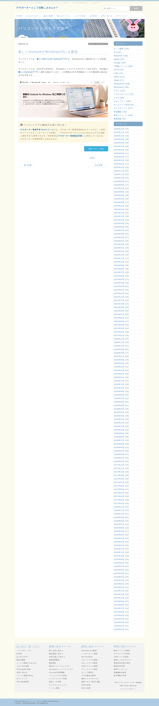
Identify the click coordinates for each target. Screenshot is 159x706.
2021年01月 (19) (121, 335)
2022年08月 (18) (121, 269)
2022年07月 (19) (121, 272)
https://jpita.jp (130, 686)
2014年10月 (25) (121, 598)
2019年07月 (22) (121, 398)
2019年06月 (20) (121, 402)
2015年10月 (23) (121, 556)
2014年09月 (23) (121, 601)
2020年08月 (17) (121, 353)
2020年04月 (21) (121, 367)
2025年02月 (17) (121, 164)
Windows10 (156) (122, 84)
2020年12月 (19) (121, 339)
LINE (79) (118, 73)
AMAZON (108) (121, 56)
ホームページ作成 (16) (124, 105)
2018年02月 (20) (121, 458)
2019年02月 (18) (121, 416)
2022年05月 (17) (121, 279)
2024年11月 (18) (121, 174)
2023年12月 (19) (121, 213)
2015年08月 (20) (121, 563)
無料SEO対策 (119, 666)
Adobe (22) (119, 59)
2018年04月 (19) (121, 451)
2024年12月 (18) (121, 171)
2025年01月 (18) (121, 167)
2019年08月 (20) (121, 395)
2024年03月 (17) (121, 202)
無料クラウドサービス (90, 679)
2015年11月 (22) (121, 552)
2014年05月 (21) (121, 615)
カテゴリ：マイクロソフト (98, 44)
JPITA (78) (119, 70)
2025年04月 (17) (121, 157)
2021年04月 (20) (121, 325)
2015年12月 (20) (121, 549)
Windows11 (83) (121, 87)
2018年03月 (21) (121, 454)
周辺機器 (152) (120, 112)
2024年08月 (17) (121, 185)
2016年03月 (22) (121, 538)
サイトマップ (122, 16)
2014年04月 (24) (121, 619)
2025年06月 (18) (121, 150)
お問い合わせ (106, 16)
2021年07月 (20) (121, 314)
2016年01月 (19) (121, 545)
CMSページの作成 (121, 657)
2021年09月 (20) (121, 307)
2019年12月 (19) (121, 381)
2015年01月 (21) (121, 587)
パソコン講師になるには (26, 663)
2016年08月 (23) (121, 521)
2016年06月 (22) (121, 528)
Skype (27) (119, 80)
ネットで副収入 (87, 672)
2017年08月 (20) (121, 479)
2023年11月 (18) (121, 216)
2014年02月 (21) (121, 626)
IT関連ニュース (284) (123, 66)
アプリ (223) (119, 91)
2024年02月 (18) (121, 206)
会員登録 (93, 16)
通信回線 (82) (120, 119)
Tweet (92, 158)
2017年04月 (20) (121, 493)
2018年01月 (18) (121, 461)
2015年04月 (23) (121, 577)
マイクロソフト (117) (123, 108)
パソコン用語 (54, 688)
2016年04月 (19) (121, 535)
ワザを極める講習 (88, 675)
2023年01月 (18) (121, 251)
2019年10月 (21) (121, 388)
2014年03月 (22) (121, 622)
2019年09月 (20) (121, 391)
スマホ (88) (119, 98)
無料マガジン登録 (96, 149)
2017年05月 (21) (121, 489)
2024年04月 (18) (121, 199)
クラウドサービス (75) (124, 94)
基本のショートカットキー (59, 666)
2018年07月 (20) (121, 440)
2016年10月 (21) (121, 514)
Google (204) (120, 63)
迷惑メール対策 (55, 682)
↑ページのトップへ (24, 650)
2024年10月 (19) (121, 178)
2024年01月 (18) (121, 209)
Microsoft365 (87, 657)
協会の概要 (48, 16)
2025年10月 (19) (121, 136)
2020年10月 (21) (121, 346)
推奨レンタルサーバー (123, 660)
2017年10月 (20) (121, 472)
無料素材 (52, 663)
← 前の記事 (26, 165)
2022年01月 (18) (121, 293)
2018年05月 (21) (121, 447)
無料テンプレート (121, 669)
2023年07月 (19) (121, 230)
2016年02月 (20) (121, 542)
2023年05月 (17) (121, 237)
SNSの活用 (86, 685)
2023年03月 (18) (121, 244)
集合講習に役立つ (56, 654)
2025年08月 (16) (121, 143)
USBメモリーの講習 (89, 666)
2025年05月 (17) (121, 153)
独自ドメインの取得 (122, 650)
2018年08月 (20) (121, 437)
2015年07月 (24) (121, 566)
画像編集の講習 (120, 672)
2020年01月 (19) (121, 377)
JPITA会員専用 (23, 682)
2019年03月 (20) (121, 412)
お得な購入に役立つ (57, 657)
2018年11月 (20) (121, 426)
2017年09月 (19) (121, 475)
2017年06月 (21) (121, 486)
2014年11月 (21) (121, 594)
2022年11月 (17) (121, 258)
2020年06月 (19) (121, 360)
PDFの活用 (85, 688)
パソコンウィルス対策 (58, 679)
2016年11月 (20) (121, 510)
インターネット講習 (89, 654)
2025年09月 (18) (121, 139)
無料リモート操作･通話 (90, 682)
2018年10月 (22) (121, 430)
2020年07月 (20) (121, 356)
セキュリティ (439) (122, 101)
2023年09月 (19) (121, 223)
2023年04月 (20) (121, 241)
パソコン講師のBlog (25, 675)
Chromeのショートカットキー (61, 669)
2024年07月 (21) (121, 188)
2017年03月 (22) (121, 496)
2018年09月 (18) (121, 433)
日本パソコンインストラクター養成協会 (36, 701)
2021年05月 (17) (121, 321)
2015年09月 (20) (121, 559)
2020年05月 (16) (121, 363)
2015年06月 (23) (121, 570)
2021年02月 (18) (121, 332)
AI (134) (117, 52)
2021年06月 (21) (121, 318)
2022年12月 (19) (121, 255)
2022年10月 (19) (121, 262)
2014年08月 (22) (121, 605)
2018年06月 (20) (121, 444)
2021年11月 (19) (121, 300)
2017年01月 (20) (121, 503)
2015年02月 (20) (121, 584)
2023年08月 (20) (121, 227)
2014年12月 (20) (121, 591)
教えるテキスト (63, 16)
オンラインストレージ (58, 685)
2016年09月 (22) (121, 517)
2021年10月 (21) (121, 304)
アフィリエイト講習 (89, 669)
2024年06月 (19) (121, 192)
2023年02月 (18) (121, 248)
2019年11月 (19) (121, 384)
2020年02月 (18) (121, 374)
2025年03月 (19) (121, 160)
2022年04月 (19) (121, 283)
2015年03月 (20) (121, 580)
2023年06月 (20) (121, 234)
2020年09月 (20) (121, 349)
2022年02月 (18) (121, 290)
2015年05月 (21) (121, 573)
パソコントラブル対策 (58, 675)
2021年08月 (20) (121, 311)
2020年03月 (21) (121, 370)
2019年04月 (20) (121, 409)
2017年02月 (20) (121, 500)
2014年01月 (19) (121, 629)
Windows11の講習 (89, 650)
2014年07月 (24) (121, 608)
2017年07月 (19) (121, 482)
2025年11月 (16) (121, 132)
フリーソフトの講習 (89, 660)
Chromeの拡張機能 (57, 672)
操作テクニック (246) (123, 115)
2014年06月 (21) (121, 612)
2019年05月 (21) (121, 405)
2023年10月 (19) (121, 220)
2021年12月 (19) (121, 297)
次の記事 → (100, 165)
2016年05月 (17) (121, 531)
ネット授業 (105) (121, 49)
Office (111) (119, 77)
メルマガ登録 (80, 16)
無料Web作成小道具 (122, 663)
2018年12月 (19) (121, 423)
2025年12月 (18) (121, 129)
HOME (19, 16)
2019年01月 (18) (121, 419)
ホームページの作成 (122, 654)
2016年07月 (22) (121, 524)
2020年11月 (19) (121, 342)
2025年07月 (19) (121, 146)
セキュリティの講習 (89, 663)
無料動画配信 (54, 660)
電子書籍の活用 (120, 675)
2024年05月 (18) (121, 195)
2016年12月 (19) (121, 507)
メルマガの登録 (23, 666)
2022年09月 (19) (121, 265)
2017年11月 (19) (121, 468)
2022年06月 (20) (121, 276)
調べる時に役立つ (56, 650)
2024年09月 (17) (121, 181)
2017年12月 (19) (121, 465)
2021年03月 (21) (121, 328)
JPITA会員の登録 (24, 669)
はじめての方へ (33, 16)
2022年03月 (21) (121, 286)
